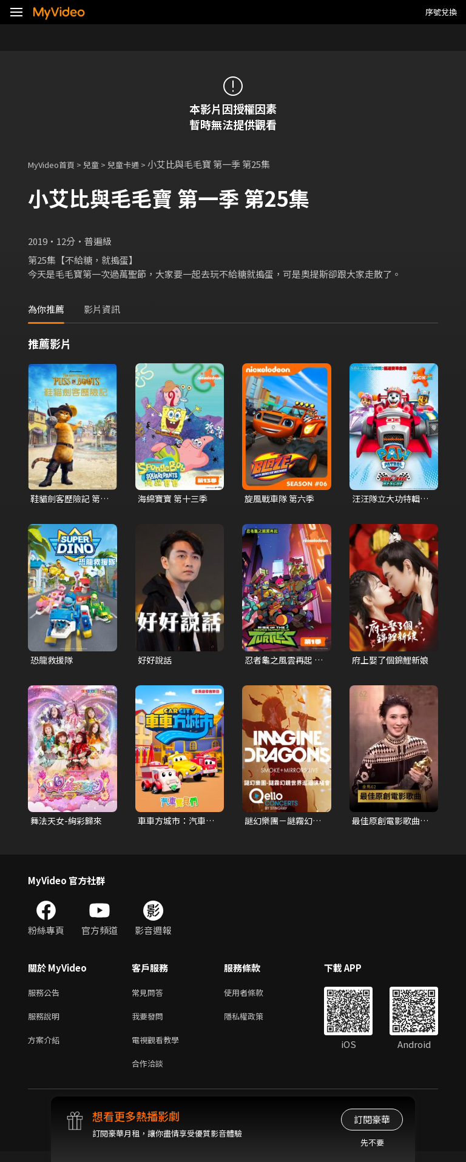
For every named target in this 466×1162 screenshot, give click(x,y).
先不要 (372, 1142)
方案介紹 (46, 1047)
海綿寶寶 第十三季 (175, 498)
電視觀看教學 (159, 1047)
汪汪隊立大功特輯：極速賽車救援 (388, 499)
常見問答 (150, 996)
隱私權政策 (254, 1022)
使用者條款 (254, 996)
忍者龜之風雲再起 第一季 (281, 661)
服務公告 (46, 996)
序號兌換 (441, 12)
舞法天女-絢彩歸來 (68, 823)
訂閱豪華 (372, 1119)
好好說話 (156, 661)
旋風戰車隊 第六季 (282, 498)
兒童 (101, 164)
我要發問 (150, 1022)
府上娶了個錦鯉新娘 (388, 661)
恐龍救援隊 (53, 661)
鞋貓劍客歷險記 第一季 (67, 499)
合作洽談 (150, 1073)
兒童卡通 (136, 164)
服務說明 (46, 1022)
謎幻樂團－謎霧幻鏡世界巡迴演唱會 (281, 823)
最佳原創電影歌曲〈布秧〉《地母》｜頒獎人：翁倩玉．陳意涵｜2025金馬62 (391, 823)
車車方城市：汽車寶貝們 (174, 823)
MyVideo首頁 (55, 164)
